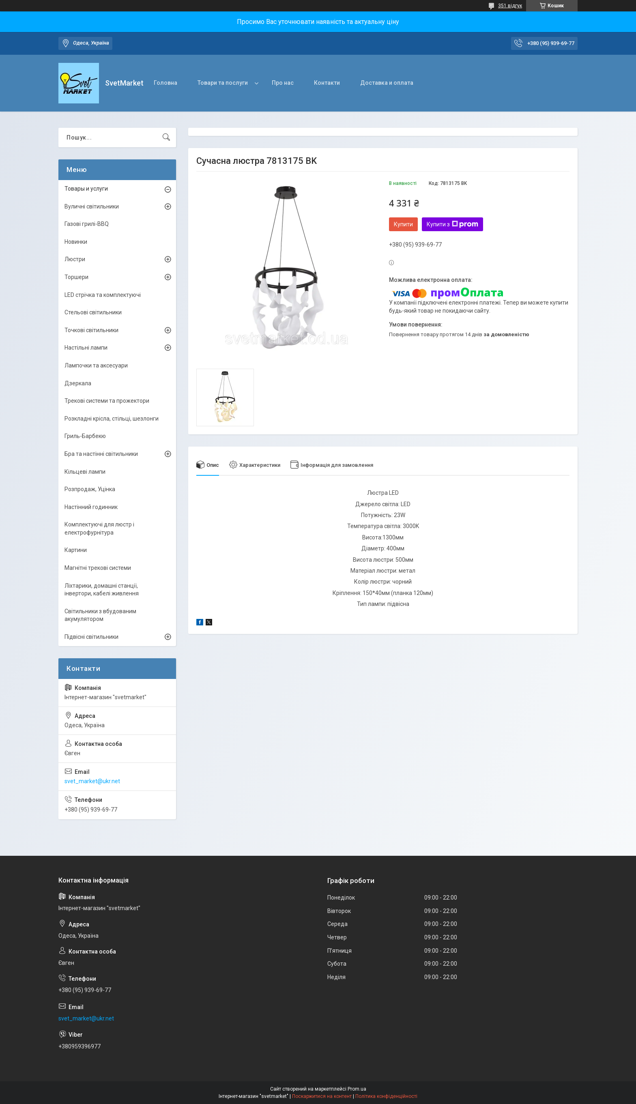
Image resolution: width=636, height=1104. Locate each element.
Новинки (75, 241)
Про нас (283, 82)
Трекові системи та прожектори (106, 400)
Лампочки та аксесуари (96, 365)
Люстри (74, 259)
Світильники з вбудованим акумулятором (100, 615)
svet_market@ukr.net (92, 781)
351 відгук (510, 6)
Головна (165, 82)
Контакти (327, 82)
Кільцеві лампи (84, 471)
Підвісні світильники (91, 637)
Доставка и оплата (386, 82)
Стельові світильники (93, 312)
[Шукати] (166, 137)
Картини (75, 550)
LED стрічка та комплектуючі (102, 295)
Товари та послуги (223, 82)
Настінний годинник (91, 507)
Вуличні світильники (91, 206)
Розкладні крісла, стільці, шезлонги (111, 418)
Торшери (76, 277)
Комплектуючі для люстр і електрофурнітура (99, 528)
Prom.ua (357, 1089)
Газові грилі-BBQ (86, 224)
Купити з (452, 224)
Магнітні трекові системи (97, 568)
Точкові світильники (91, 330)
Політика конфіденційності (386, 1096)
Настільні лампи (85, 347)
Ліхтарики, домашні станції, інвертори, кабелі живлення (101, 589)
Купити (403, 224)
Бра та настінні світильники (101, 454)
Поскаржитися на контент (322, 1096)
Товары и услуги (86, 188)
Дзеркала (77, 383)
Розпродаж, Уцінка (89, 489)
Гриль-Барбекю (85, 436)
